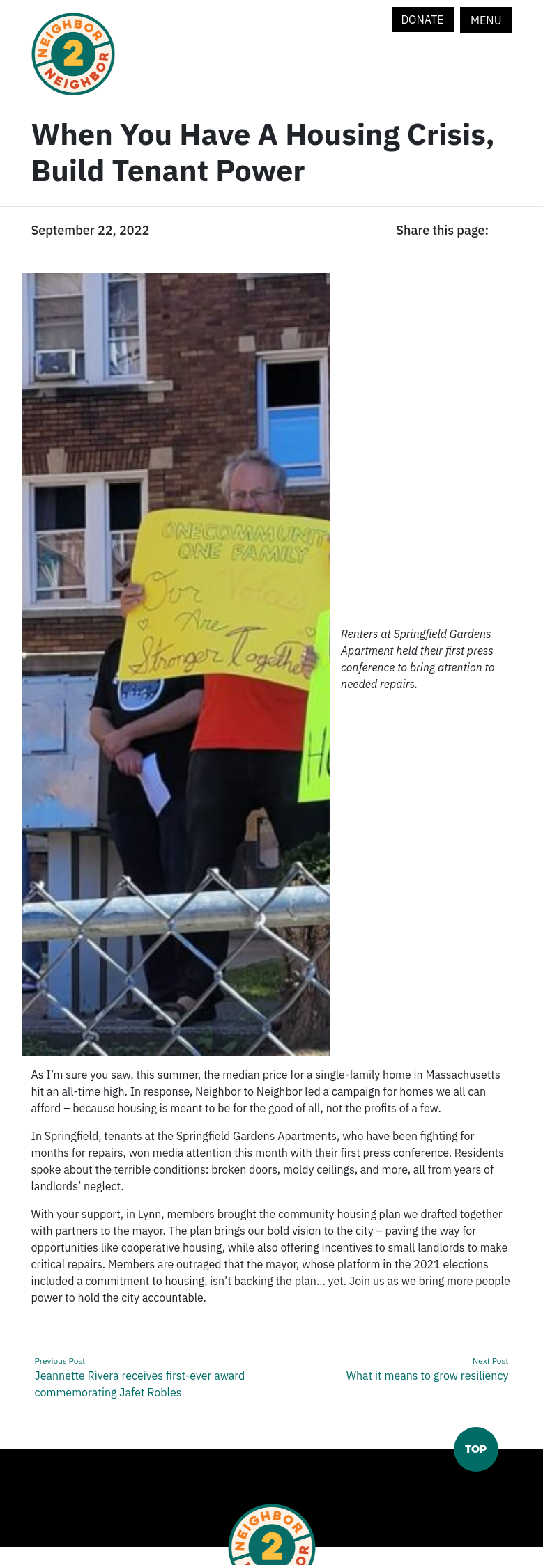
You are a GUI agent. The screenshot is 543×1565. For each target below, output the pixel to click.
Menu (486, 20)
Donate (423, 19)
